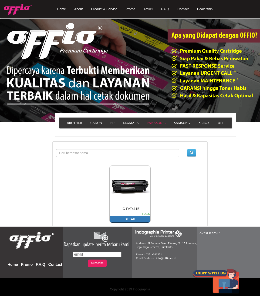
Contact (183, 9)
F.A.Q (165, 9)
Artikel (148, 9)
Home (61, 9)
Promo (130, 9)
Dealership (205, 9)
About (78, 9)
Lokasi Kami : (208, 233)
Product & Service (104, 9)
